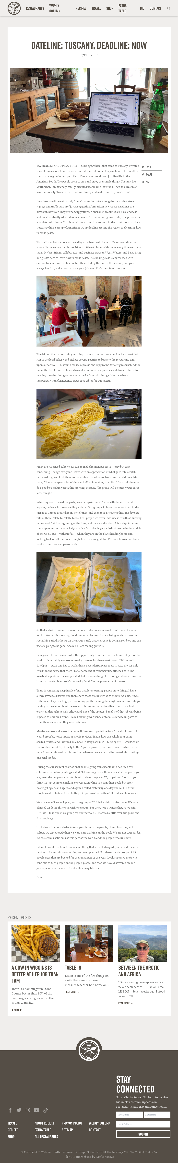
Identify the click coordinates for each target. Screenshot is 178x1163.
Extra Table (123, 8)
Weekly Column (54, 8)
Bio (142, 8)
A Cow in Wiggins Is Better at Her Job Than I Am (35, 974)
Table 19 (73, 967)
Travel (96, 8)
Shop (109, 8)
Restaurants (35, 8)
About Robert (44, 1123)
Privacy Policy (72, 1123)
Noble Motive (105, 1157)
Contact (155, 8)
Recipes (81, 8)
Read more (17, 1010)
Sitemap (67, 1130)
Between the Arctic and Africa (139, 970)
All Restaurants (46, 1136)
